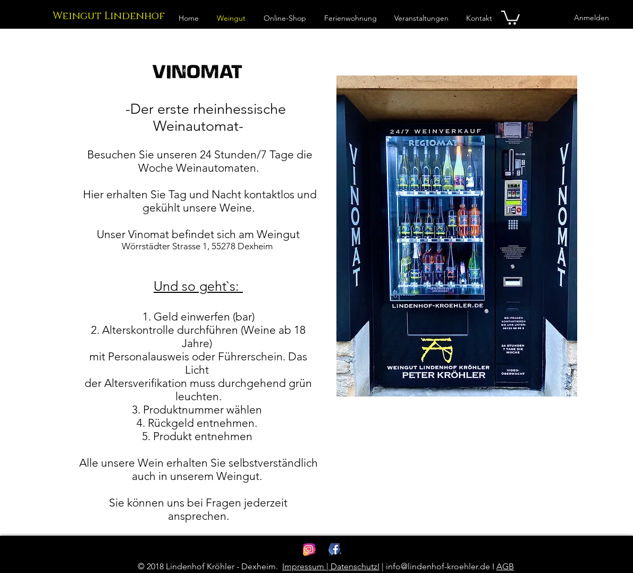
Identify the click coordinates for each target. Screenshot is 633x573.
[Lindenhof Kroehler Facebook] (334, 549)
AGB (505, 566)
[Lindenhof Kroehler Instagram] (309, 549)
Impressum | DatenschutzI (330, 566)
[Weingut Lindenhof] (109, 16)
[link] (510, 16)
